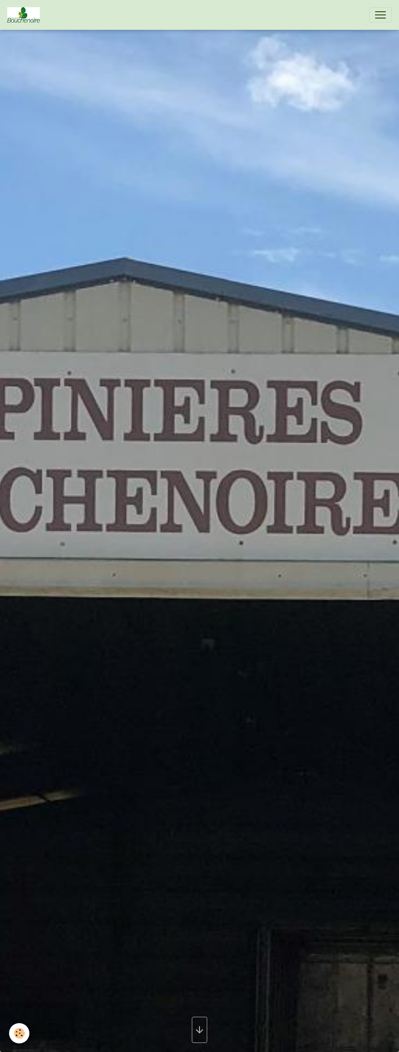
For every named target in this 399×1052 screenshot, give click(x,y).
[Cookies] (19, 1033)
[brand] (25, 15)
